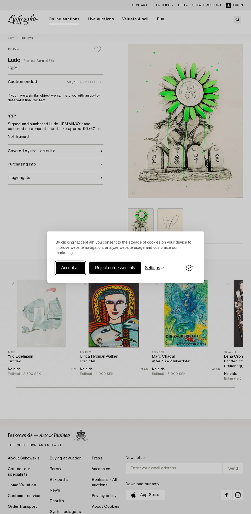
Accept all (70, 268)
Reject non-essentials (115, 268)
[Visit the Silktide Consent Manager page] (189, 268)
